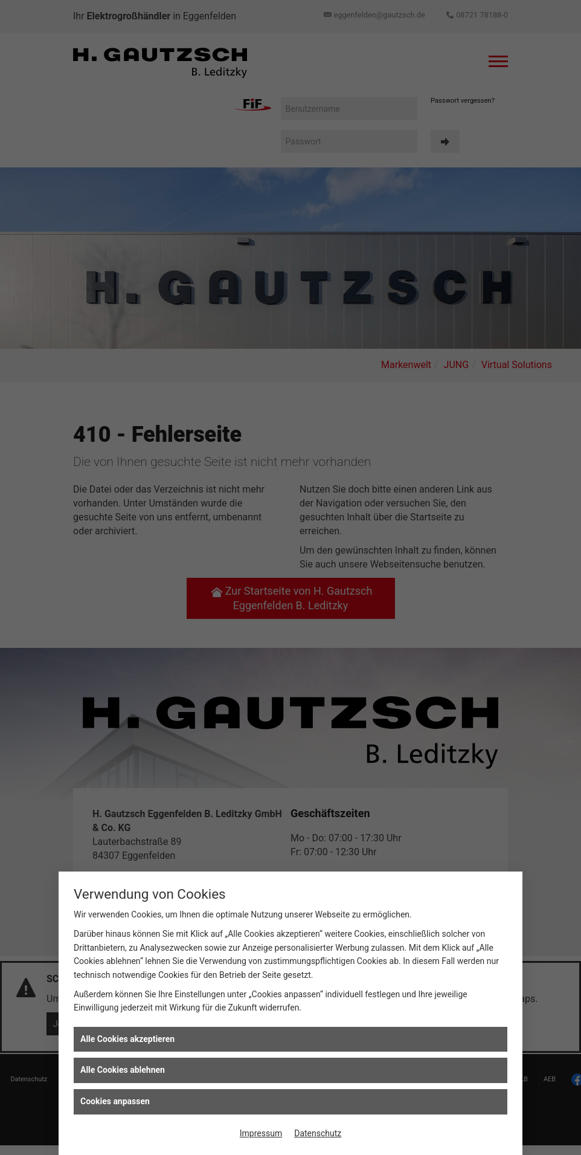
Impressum (261, 1133)
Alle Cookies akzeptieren (127, 1039)
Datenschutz (317, 1133)
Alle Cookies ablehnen (122, 1070)
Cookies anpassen (115, 1101)
